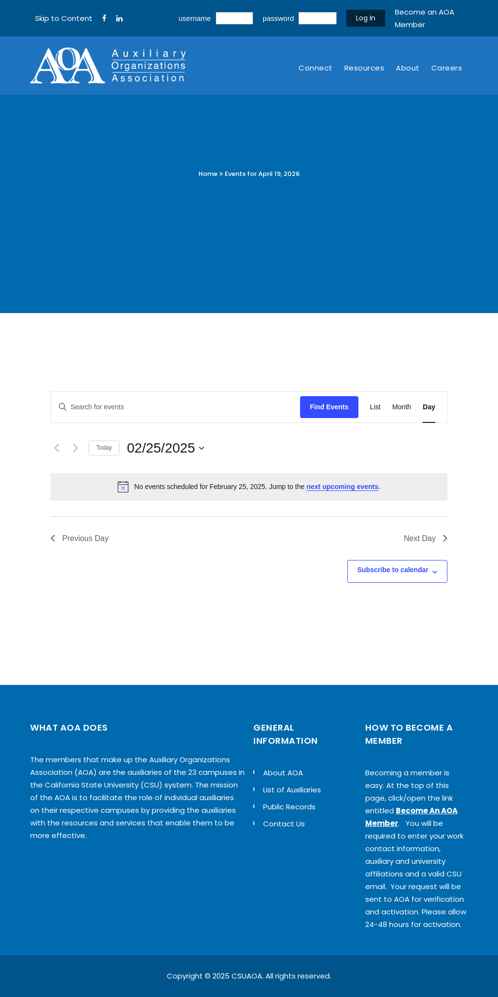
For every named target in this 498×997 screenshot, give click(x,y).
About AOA (283, 773)
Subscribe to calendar (392, 570)
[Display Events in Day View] (429, 407)
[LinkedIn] (119, 18)
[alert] (249, 486)
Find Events (329, 407)
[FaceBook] (104, 18)
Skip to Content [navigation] (63, 18)
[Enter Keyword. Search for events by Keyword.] (175, 407)
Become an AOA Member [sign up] (424, 18)
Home (207, 173)
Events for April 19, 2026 (262, 173)
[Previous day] (56, 448)
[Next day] (75, 448)
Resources (364, 68)
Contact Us (284, 824)
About (408, 68)
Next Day (425, 538)
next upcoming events (342, 486)
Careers (446, 68)
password (278, 18)
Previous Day (79, 538)
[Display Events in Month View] (401, 407)
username (194, 18)
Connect (316, 68)
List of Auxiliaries (292, 790)
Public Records (289, 807)
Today (104, 447)
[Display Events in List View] (375, 407)
